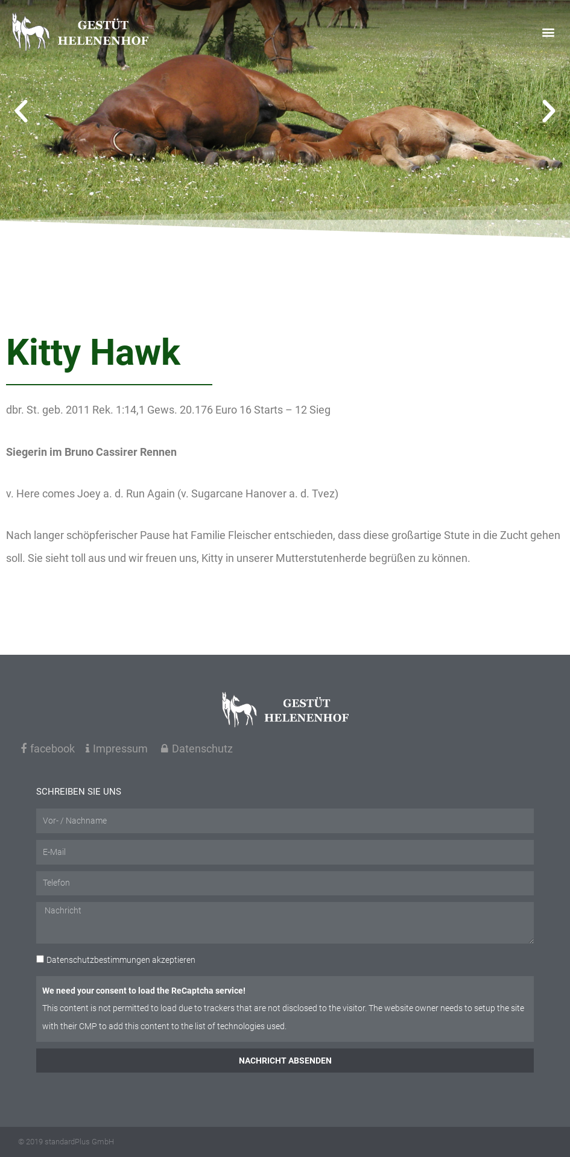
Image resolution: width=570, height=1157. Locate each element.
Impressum (117, 748)
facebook (48, 748)
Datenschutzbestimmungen (98, 960)
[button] (548, 32)
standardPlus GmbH (79, 1141)
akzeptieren (120, 960)
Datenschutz (197, 748)
